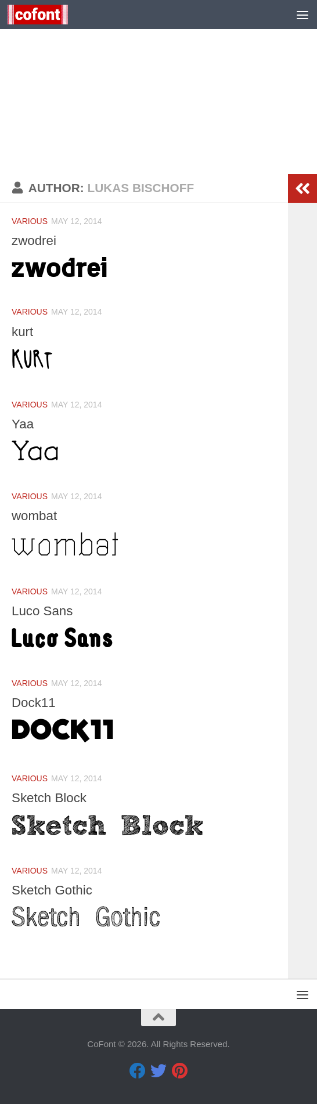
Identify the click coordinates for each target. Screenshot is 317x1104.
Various (30, 221)
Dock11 (35, 702)
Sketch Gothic (54, 889)
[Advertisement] (158, 87)
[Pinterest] (179, 1071)
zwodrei (35, 240)
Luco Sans (44, 610)
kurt (23, 331)
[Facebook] (137, 1071)
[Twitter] (158, 1071)
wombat (36, 515)
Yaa (23, 423)
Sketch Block (51, 797)
